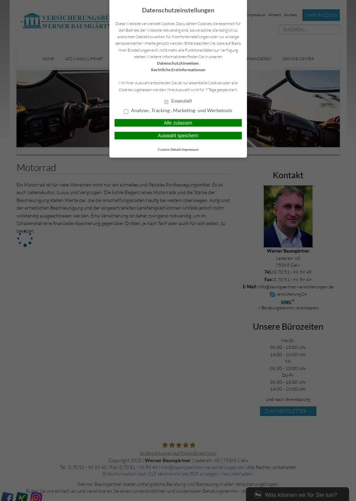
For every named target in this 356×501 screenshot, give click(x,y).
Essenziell (178, 101)
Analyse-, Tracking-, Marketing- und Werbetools (178, 111)
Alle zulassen (178, 123)
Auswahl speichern (178, 135)
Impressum (190, 149)
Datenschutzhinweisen (178, 63)
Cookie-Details (169, 149)
